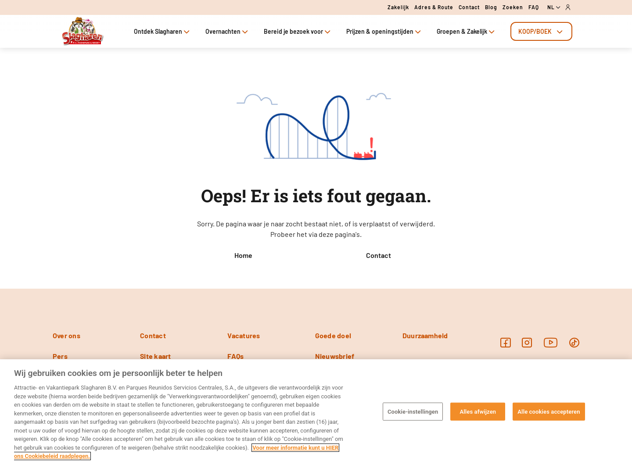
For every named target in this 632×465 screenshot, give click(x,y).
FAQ (533, 7)
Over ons (66, 335)
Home (243, 255)
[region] (316, 412)
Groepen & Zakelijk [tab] (466, 31)
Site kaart (155, 356)
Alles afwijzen (478, 411)
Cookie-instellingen (413, 411)
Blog (491, 7)
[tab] (541, 31)
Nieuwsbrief (335, 356)
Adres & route (433, 7)
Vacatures (243, 335)
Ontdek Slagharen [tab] (162, 31)
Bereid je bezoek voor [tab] (298, 31)
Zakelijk (398, 7)
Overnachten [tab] (227, 31)
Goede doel (333, 335)
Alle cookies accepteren (548, 411)
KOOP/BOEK (541, 31)
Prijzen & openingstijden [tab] (384, 31)
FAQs (235, 356)
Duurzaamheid (425, 335)
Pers (60, 356)
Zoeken (513, 7)
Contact (469, 7)
